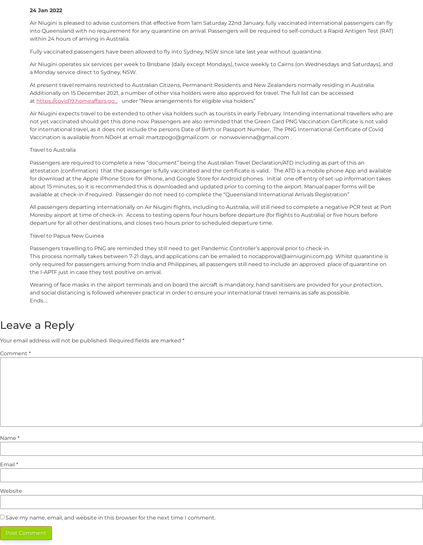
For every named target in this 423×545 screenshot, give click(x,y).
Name (9, 438)
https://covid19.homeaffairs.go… (77, 101)
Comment (15, 353)
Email (9, 464)
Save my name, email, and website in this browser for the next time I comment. (110, 518)
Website (11, 491)
